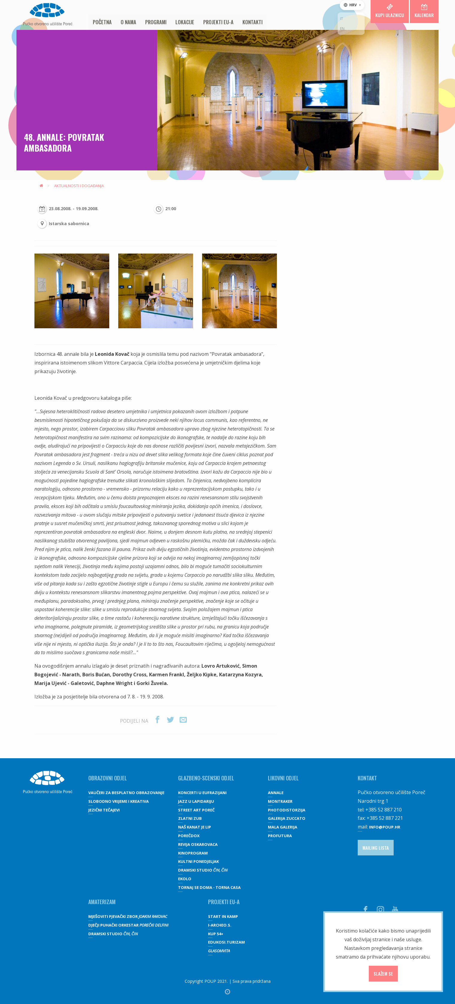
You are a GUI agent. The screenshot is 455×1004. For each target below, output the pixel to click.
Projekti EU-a (218, 22)
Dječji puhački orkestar (128, 925)
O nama (128, 22)
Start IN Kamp (223, 916)
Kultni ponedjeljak (198, 861)
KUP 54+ (215, 933)
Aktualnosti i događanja (79, 185)
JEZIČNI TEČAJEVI (104, 810)
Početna (102, 22)
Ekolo (184, 878)
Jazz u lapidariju (196, 801)
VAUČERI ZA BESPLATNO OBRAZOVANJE (126, 792)
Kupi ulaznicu (389, 11)
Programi (155, 22)
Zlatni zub (190, 818)
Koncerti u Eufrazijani (202, 792)
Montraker (280, 801)
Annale (275, 792)
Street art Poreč (196, 810)
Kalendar (424, 11)
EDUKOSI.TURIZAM (226, 942)
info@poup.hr (384, 827)
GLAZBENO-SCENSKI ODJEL (206, 778)
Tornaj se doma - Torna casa (209, 887)
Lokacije (184, 22)
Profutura (280, 835)
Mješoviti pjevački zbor (127, 916)
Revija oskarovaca (198, 844)
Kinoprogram (193, 853)
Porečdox (189, 835)
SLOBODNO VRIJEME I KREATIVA (118, 801)
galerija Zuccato (286, 818)
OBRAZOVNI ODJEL (107, 778)
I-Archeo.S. (219, 925)
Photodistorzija (286, 810)
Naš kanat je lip (194, 827)
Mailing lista (376, 847)
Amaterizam (102, 902)
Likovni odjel (283, 778)
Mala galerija (282, 827)
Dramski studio (203, 870)
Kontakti (252, 22)
